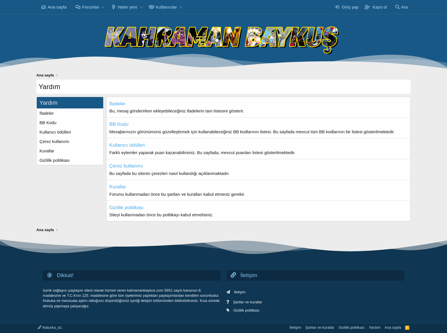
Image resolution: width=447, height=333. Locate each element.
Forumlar (90, 7)
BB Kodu (48, 122)
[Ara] (401, 7)
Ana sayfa (57, 7)
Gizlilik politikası (55, 160)
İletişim (239, 292)
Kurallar (47, 150)
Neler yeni (127, 7)
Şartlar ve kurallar (247, 302)
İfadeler (47, 113)
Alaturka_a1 (50, 327)
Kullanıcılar (166, 7)
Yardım (375, 327)
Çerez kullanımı (54, 141)
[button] (103, 7)
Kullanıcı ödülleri (55, 132)
